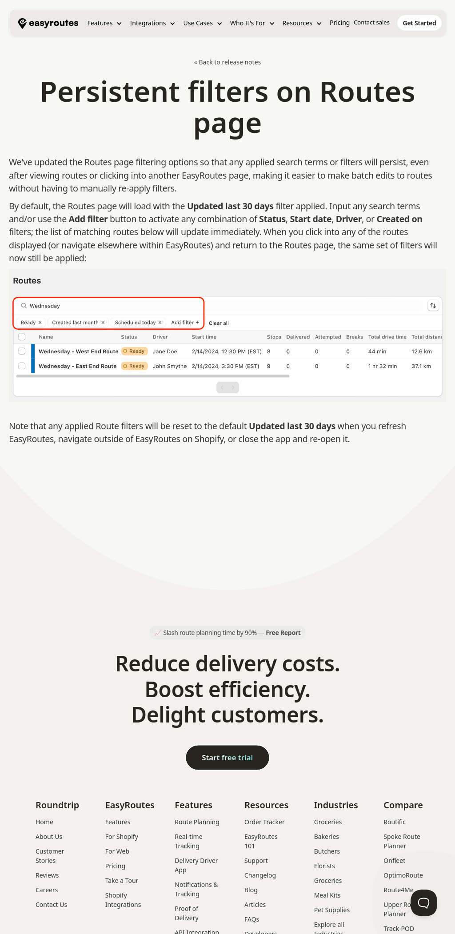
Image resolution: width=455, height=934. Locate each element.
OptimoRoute (403, 875)
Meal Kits (327, 895)
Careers (47, 890)
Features (118, 822)
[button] (105, 23)
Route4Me (398, 890)
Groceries (328, 822)
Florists (324, 866)
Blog (251, 890)
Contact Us (51, 904)
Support (256, 860)
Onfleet (394, 860)
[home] (48, 22)
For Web (117, 851)
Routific (394, 822)
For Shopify (121, 836)
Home (44, 822)
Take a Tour (122, 880)
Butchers (327, 851)
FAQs (251, 919)
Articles (255, 904)
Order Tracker (264, 822)
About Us (49, 836)
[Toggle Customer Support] (424, 903)
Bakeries (326, 836)
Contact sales (372, 22)
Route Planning (197, 822)
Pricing (340, 22)
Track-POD (398, 928)
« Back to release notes (227, 62)
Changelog (260, 875)
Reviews (47, 875)
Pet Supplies (332, 910)
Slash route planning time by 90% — (231, 632)
